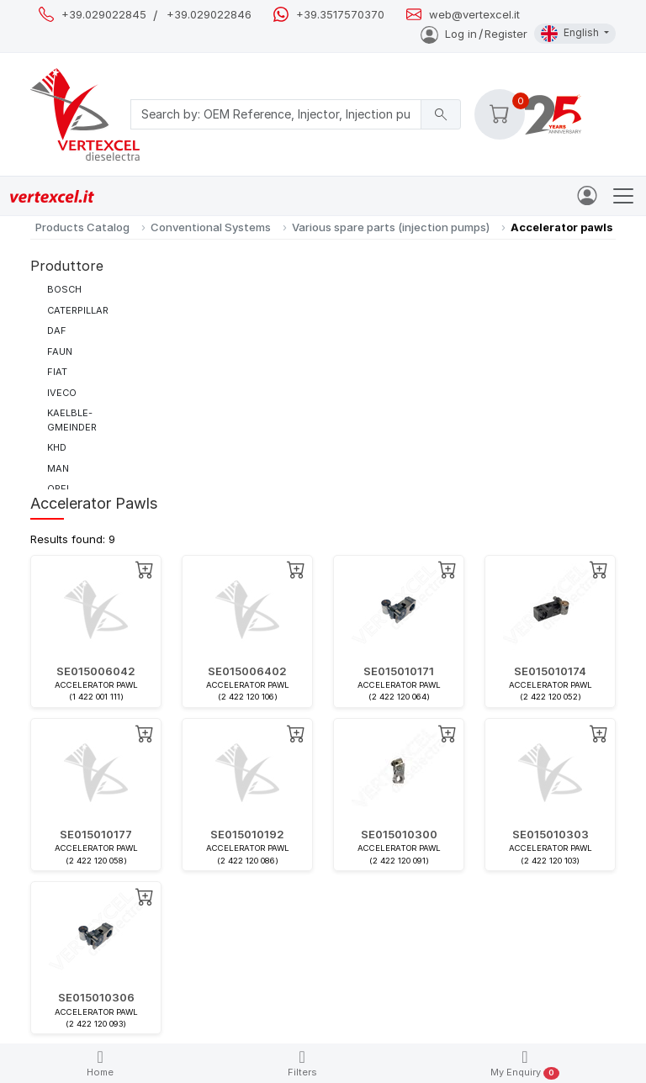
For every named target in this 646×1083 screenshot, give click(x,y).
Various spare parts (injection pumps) (391, 227)
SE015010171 (398, 671)
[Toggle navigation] (623, 196)
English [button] (571, 33)
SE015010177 (96, 834)
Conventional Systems (211, 227)
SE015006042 (95, 671)
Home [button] (100, 1063)
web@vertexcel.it (474, 14)
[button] (499, 114)
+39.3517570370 (340, 14)
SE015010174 (550, 671)
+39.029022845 (103, 14)
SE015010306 (96, 997)
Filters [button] (302, 1063)
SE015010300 (399, 834)
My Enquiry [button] (524, 1064)
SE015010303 (550, 834)
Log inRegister (474, 33)
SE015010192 (247, 834)
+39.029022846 (209, 14)
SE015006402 (247, 671)
